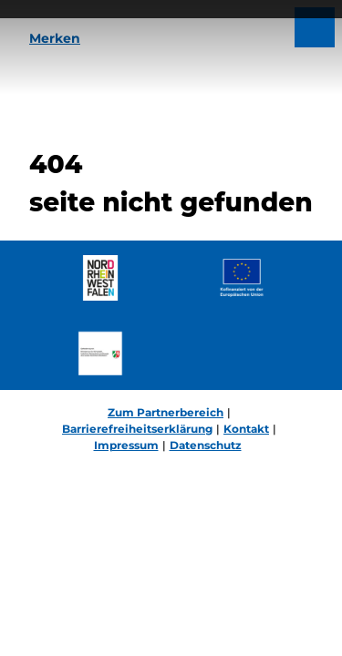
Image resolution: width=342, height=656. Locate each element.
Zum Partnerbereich (165, 412)
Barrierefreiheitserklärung (137, 429)
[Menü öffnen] (315, 27)
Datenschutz (206, 445)
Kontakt (246, 429)
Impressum (126, 445)
